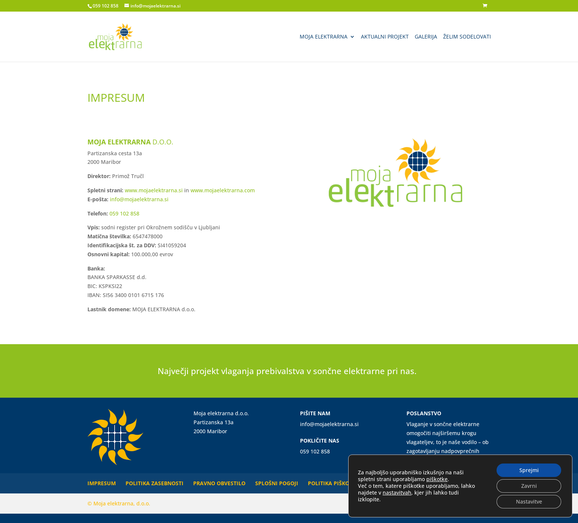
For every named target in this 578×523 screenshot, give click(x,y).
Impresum (101, 483)
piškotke (437, 479)
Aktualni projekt (385, 37)
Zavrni (529, 485)
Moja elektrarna (323, 37)
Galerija (426, 37)
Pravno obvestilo (219, 483)
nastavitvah (397, 492)
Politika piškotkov (335, 483)
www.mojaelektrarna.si (154, 190)
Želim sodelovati (467, 37)
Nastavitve (529, 501)
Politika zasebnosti (154, 483)
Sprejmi (529, 470)
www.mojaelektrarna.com (223, 190)
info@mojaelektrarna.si (139, 199)
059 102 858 (105, 6)
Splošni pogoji (276, 483)
